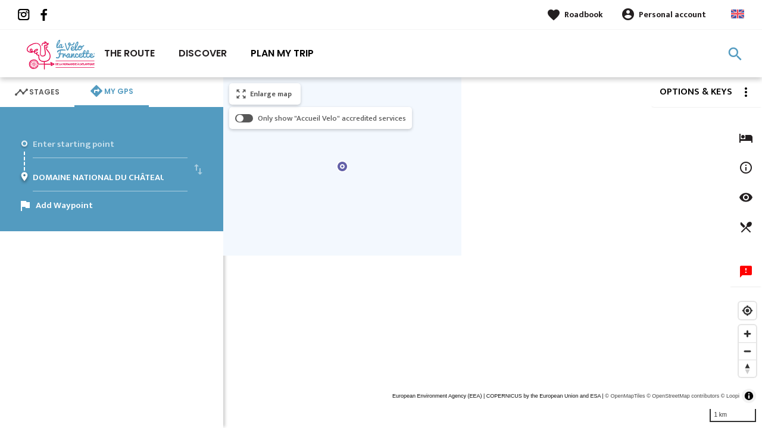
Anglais (737, 14)
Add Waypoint (64, 205)
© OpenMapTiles (625, 396)
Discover (203, 53)
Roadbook (583, 14)
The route (129, 53)
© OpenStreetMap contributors (683, 396)
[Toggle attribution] (749, 396)
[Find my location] (747, 310)
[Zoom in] (747, 333)
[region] (492, 252)
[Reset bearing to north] (747, 368)
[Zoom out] (747, 351)
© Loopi (730, 396)
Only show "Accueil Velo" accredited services (332, 118)
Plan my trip (282, 53)
